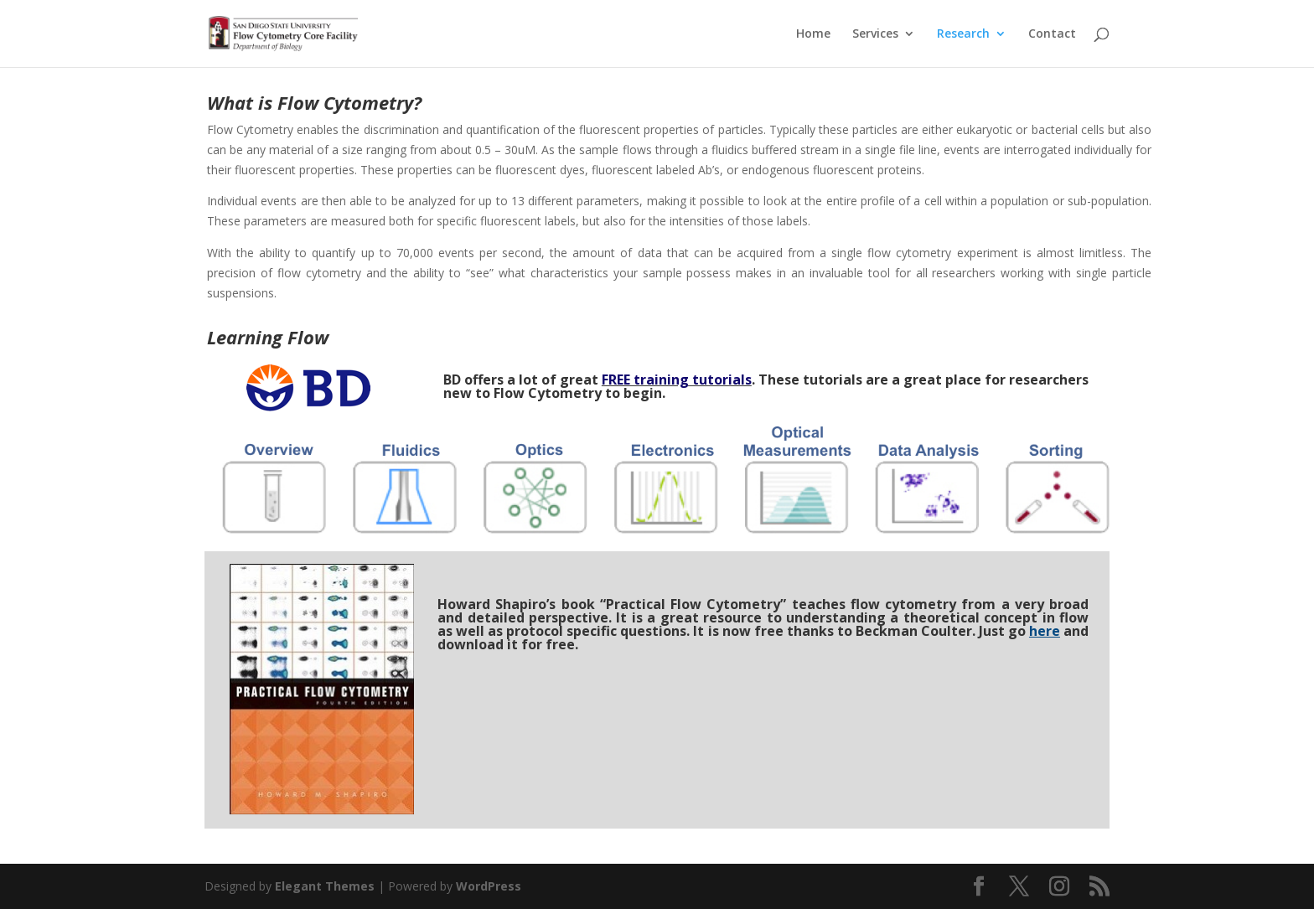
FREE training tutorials (677, 379)
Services (875, 34)
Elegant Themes (325, 886)
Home (813, 34)
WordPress (488, 886)
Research (963, 34)
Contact (1052, 34)
